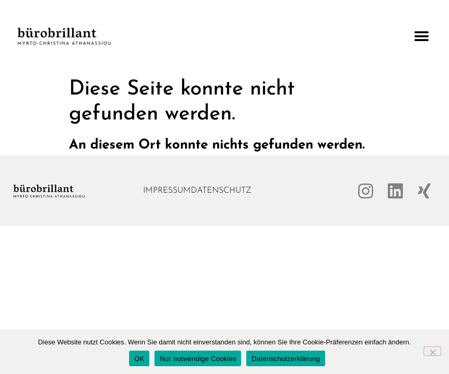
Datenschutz (221, 190)
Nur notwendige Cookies (198, 359)
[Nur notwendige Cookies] (432, 351)
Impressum (167, 190)
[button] (421, 36)
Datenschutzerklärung (285, 359)
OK (139, 359)
